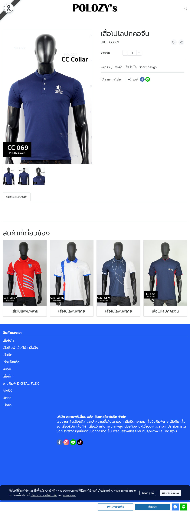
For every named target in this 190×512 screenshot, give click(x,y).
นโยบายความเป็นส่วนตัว (44, 495)
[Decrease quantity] (125, 52)
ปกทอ (7, 398)
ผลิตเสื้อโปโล (76, 421)
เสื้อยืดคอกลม (135, 421)
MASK (7, 390)
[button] (185, 8)
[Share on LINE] (147, 79)
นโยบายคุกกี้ (69, 495)
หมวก (7, 369)
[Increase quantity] (139, 52)
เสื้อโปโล (131, 67)
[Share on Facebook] (142, 79)
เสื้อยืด (7, 354)
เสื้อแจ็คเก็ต (11, 362)
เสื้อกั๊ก (7, 376)
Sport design (148, 67)
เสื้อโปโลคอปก (113, 421)
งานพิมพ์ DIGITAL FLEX (21, 383)
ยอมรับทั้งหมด (170, 493)
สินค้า (119, 67)
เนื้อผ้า (7, 405)
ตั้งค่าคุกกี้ (148, 493)
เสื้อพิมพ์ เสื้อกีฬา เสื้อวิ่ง (20, 347)
